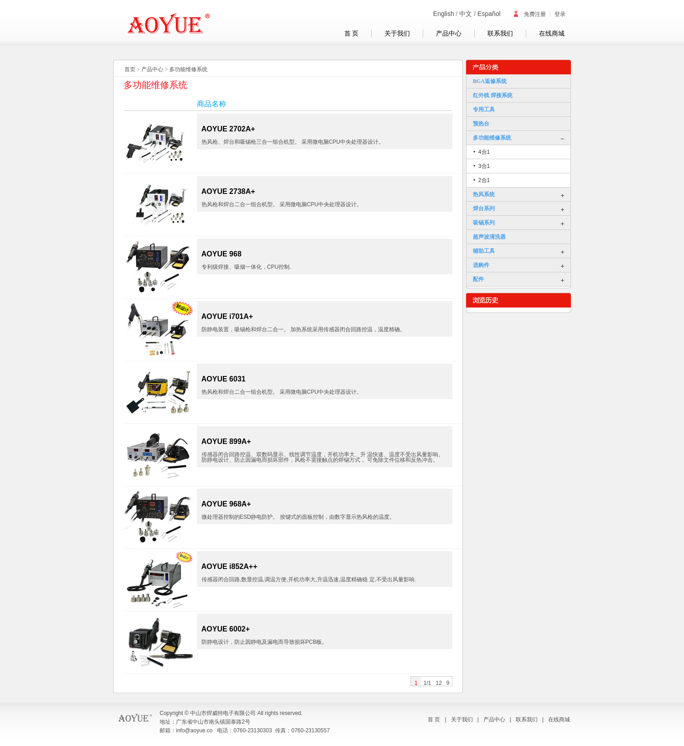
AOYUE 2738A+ (228, 191)
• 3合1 (481, 166)
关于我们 (397, 33)
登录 (559, 14)
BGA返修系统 (490, 81)
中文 (465, 13)
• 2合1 (481, 180)
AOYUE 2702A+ (228, 129)
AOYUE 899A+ (226, 441)
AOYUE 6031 (224, 379)
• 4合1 (481, 152)
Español (489, 13)
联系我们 (500, 33)
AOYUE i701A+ (227, 316)
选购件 (481, 265)
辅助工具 (484, 251)
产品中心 (448, 33)
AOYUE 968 (222, 254)
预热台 (481, 123)
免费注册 (529, 14)
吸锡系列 (484, 222)
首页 (129, 69)
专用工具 (484, 109)
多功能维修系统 (188, 69)
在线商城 (552, 33)
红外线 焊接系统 (493, 95)
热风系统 (484, 194)
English (443, 13)
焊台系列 (484, 208)
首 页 (351, 33)
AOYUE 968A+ (226, 504)
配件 (478, 279)
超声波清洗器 (489, 237)
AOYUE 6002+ (226, 629)
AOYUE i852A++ (230, 566)
